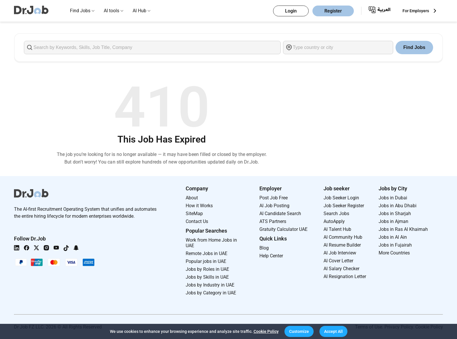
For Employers (415, 10)
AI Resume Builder (342, 245)
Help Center (271, 256)
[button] (299, 331)
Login (291, 11)
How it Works (199, 205)
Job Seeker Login (341, 198)
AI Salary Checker (341, 268)
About (192, 198)
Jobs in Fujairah (395, 245)
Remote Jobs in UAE (206, 253)
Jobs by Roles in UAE (207, 269)
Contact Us (197, 221)
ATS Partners (272, 221)
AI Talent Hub (337, 229)
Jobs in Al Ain (393, 237)
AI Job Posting (274, 205)
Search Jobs (336, 213)
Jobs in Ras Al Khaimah (403, 229)
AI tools (111, 10)
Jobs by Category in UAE (211, 293)
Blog (264, 248)
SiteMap (194, 213)
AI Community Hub (343, 237)
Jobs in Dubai (393, 198)
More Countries (394, 253)
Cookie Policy (266, 331)
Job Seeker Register (344, 205)
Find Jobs (80, 10)
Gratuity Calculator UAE (283, 229)
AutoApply (334, 221)
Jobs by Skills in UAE (207, 277)
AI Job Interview (340, 253)
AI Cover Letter (338, 261)
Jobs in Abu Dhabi (397, 205)
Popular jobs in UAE (206, 261)
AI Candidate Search (280, 213)
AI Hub (139, 10)
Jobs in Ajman (393, 221)
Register (333, 11)
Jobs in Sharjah (395, 213)
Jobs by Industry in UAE (210, 285)
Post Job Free (273, 198)
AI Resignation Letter (345, 276)
